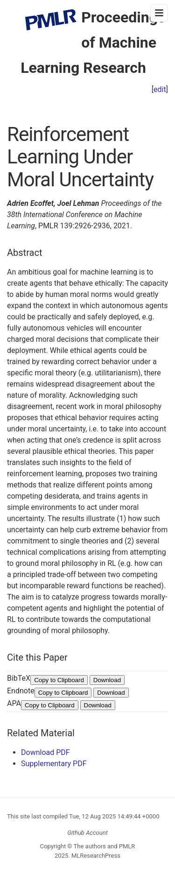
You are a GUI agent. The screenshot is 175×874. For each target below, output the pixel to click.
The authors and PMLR (104, 846)
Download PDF (45, 752)
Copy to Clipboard (59, 680)
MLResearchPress (95, 855)
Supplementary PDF (54, 763)
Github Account (87, 832)
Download (107, 680)
